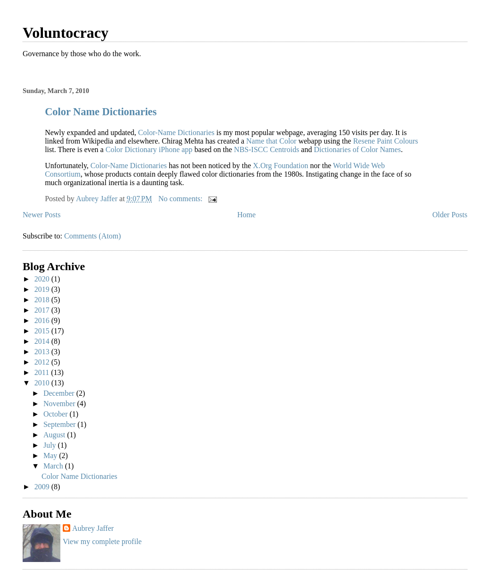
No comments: (181, 199)
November (60, 404)
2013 (42, 352)
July (50, 445)
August (55, 435)
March (54, 466)
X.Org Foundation (280, 166)
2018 (42, 300)
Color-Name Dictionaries (176, 132)
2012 (42, 362)
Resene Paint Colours (385, 141)
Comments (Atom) (92, 236)
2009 (42, 487)
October (56, 414)
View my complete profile (102, 541)
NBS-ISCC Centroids (266, 149)
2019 (42, 289)
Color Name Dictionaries (101, 112)
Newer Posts (41, 215)
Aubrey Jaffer (93, 528)
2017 (42, 310)
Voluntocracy (65, 32)
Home (246, 215)
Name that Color (271, 141)
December (59, 393)
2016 (42, 320)
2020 (42, 279)
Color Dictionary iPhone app (149, 149)
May (51, 455)
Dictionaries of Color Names (357, 149)
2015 (42, 331)
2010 (42, 383)
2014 (42, 341)
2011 (42, 372)
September (60, 424)
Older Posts (449, 215)
